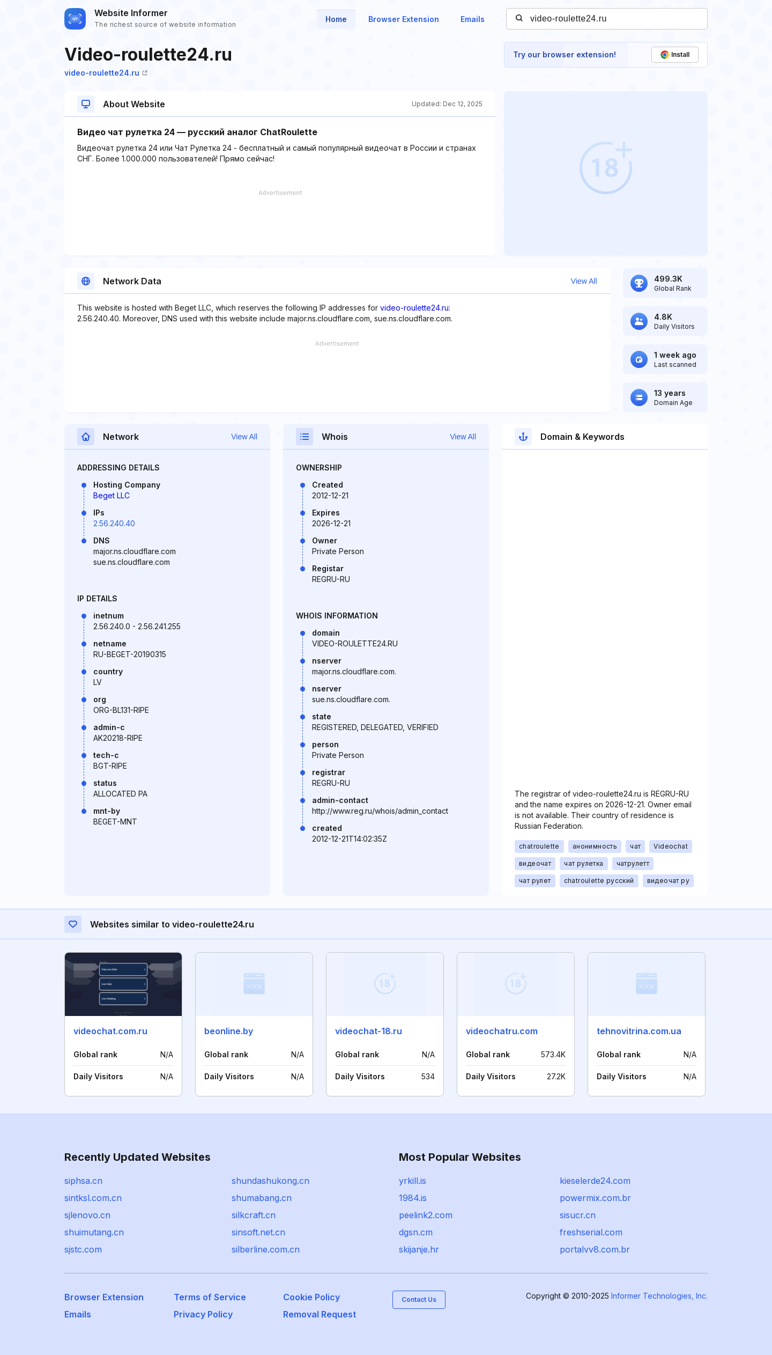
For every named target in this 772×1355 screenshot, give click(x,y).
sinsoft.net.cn (258, 1232)
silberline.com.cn (266, 1249)
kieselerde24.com (595, 1180)
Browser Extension (403, 19)
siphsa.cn (83, 1180)
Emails (473, 19)
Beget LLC (111, 495)
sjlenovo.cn (87, 1215)
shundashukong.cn (270, 1180)
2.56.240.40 (114, 523)
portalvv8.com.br (595, 1249)
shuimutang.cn (94, 1232)
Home (336, 19)
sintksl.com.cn (93, 1197)
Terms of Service (210, 1297)
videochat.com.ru (110, 1031)
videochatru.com (502, 1031)
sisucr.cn (578, 1215)
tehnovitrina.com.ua (639, 1031)
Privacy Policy (203, 1314)
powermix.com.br (595, 1197)
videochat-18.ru (368, 1031)
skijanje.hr (419, 1249)
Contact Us (419, 1299)
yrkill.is (412, 1180)
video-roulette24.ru (105, 72)
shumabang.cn (262, 1197)
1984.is (413, 1197)
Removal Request (319, 1314)
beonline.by (228, 1031)
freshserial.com (591, 1232)
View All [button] (584, 281)
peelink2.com (425, 1215)
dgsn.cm (416, 1232)
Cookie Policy (311, 1297)
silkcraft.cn (254, 1215)
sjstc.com (83, 1249)
